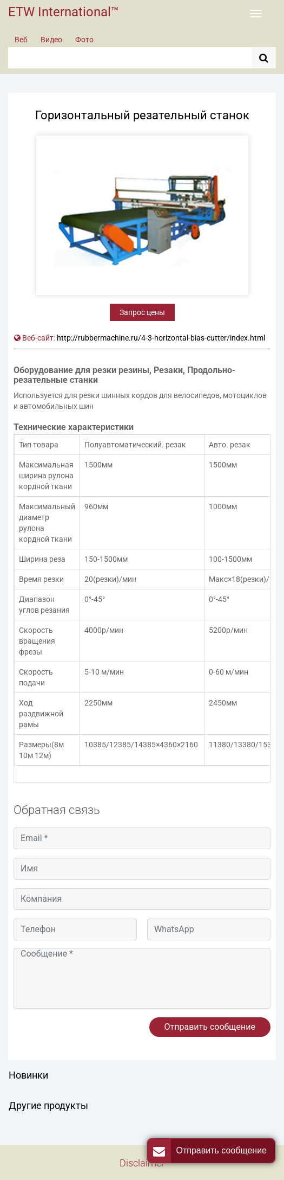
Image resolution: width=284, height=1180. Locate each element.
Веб (21, 39)
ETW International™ (63, 12)
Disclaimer (142, 1163)
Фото (84, 39)
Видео (51, 39)
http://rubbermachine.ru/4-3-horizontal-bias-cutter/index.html (161, 338)
